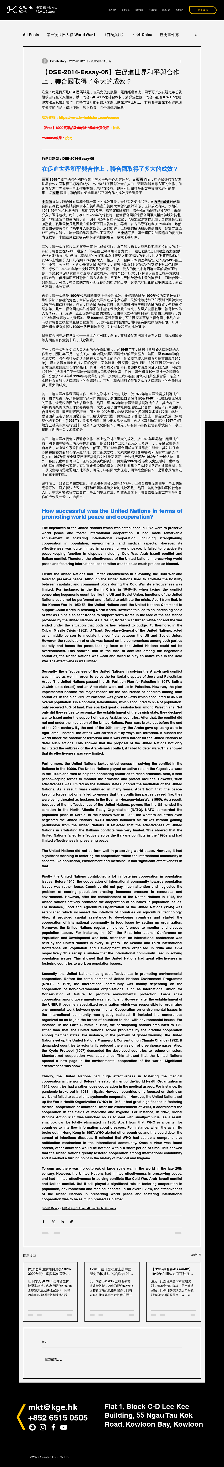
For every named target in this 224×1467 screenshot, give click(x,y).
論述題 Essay (51, 1208)
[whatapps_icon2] (32, 1427)
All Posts (31, 34)
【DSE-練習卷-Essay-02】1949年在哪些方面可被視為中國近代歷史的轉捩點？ (172, 1271)
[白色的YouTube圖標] (63, 1427)
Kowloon (188, 1424)
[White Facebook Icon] (53, 1427)
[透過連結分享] (71, 1221)
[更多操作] (180, 61)
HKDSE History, (46, 7)
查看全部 (196, 1254)
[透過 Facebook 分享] (43, 1221)
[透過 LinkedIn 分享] (62, 1221)
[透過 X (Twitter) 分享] (53, 1221)
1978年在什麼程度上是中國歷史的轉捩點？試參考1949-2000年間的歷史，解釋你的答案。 (111, 1271)
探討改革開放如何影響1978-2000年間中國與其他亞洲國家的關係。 (49, 1271)
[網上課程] (203, 10)
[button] (196, 34)
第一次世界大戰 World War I (71, 34)
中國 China (142, 34)
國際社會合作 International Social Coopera (89, 1208)
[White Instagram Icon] (43, 1427)
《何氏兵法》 (114, 34)
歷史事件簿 (169, 34)
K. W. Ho (25, 9)
